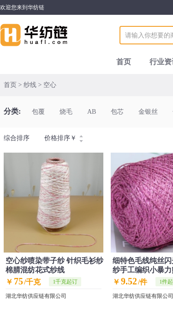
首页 (123, 62)
